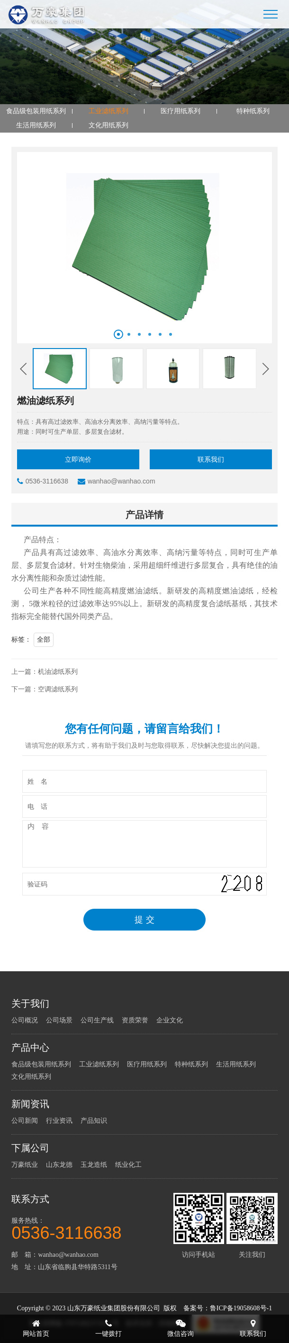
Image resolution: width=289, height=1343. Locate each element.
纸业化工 (128, 1164)
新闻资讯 (30, 1104)
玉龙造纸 (94, 1164)
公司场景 (59, 1020)
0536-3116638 (42, 481)
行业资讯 (59, 1120)
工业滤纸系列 (108, 111)
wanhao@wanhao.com (116, 481)
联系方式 (30, 1199)
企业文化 (169, 1020)
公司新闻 (24, 1120)
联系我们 (211, 459)
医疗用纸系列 (180, 111)
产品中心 (30, 1047)
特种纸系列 (253, 111)
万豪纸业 (24, 1164)
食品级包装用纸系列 (36, 111)
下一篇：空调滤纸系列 (44, 689)
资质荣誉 (135, 1020)
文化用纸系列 (108, 125)
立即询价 (78, 459)
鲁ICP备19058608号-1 (241, 1308)
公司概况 (24, 1020)
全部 (43, 639)
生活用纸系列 (36, 125)
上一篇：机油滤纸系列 (44, 671)
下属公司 (30, 1148)
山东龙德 (59, 1164)
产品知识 (94, 1120)
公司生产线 (97, 1020)
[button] (118, 334)
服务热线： (91, 1228)
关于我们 (30, 1003)
